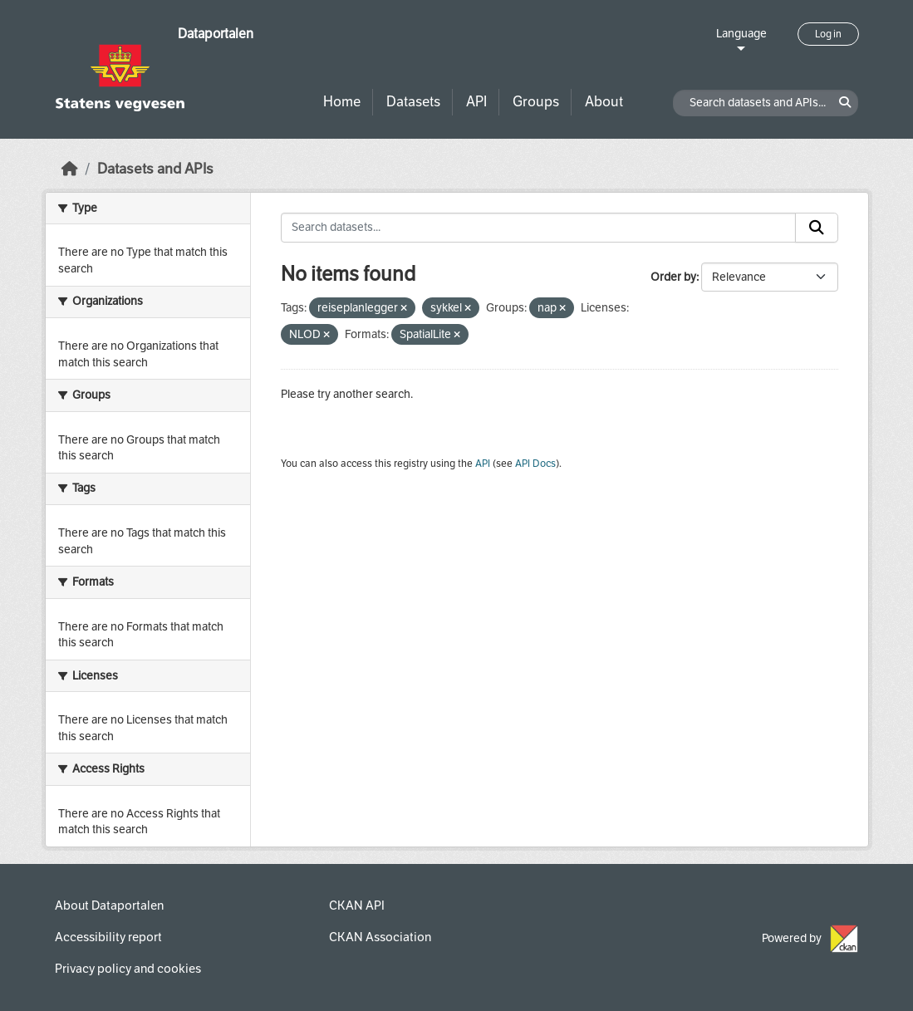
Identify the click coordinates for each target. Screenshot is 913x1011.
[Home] (69, 169)
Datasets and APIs (155, 169)
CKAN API (357, 905)
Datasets (413, 101)
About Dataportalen (109, 905)
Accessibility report (108, 937)
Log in (828, 34)
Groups (536, 101)
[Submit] (816, 228)
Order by (673, 277)
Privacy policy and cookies (128, 968)
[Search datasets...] (538, 228)
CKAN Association (380, 937)
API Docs (535, 463)
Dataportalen (215, 34)
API (476, 101)
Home (342, 101)
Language (741, 34)
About (604, 101)
